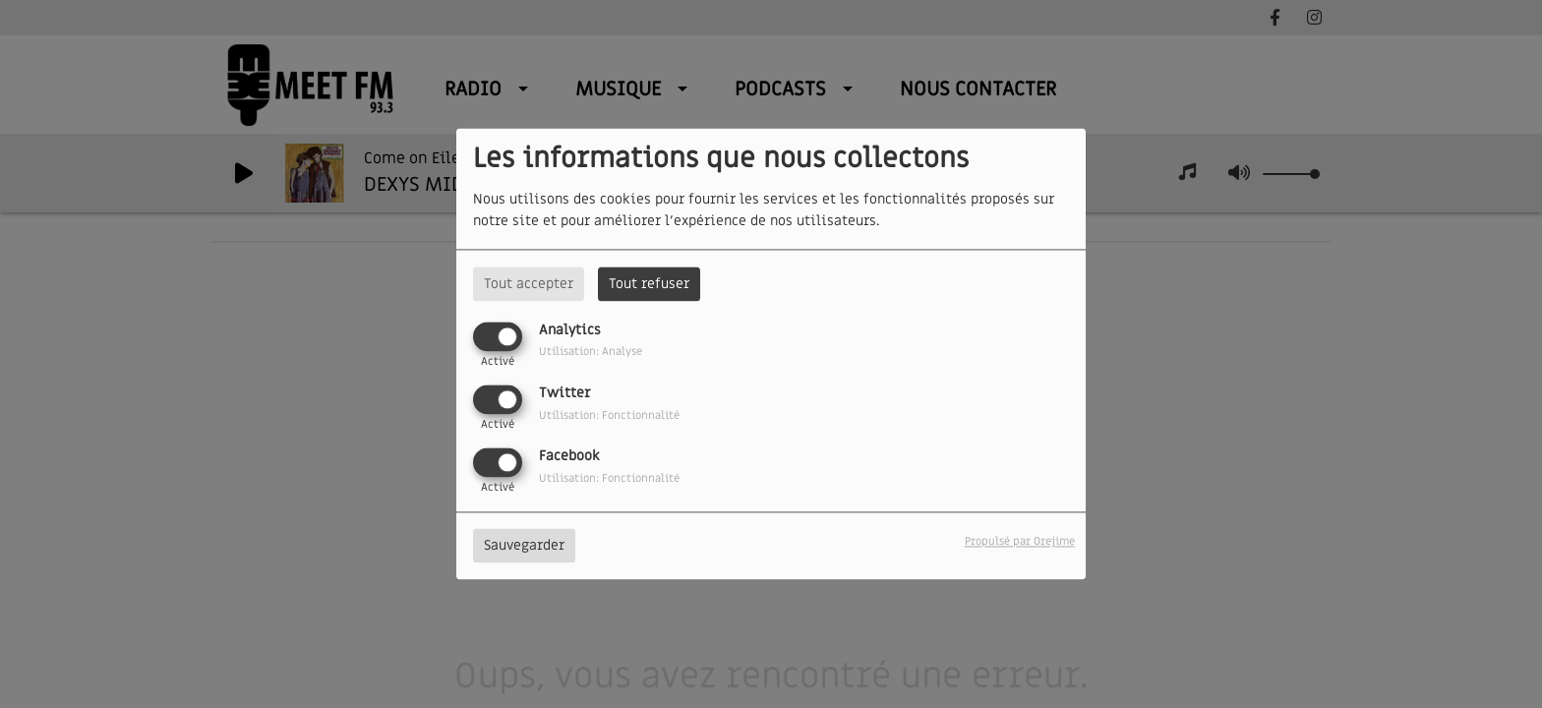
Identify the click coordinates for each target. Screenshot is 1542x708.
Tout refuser (649, 283)
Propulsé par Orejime (1020, 542)
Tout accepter (528, 283)
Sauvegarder (524, 546)
